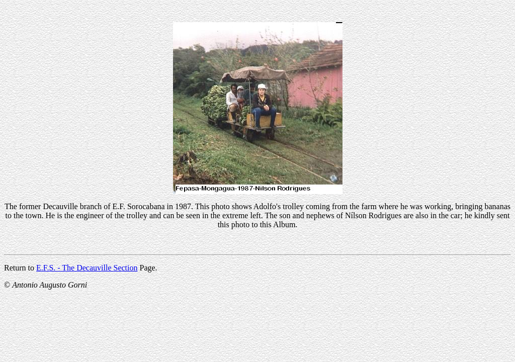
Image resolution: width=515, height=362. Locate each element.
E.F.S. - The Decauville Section (87, 267)
